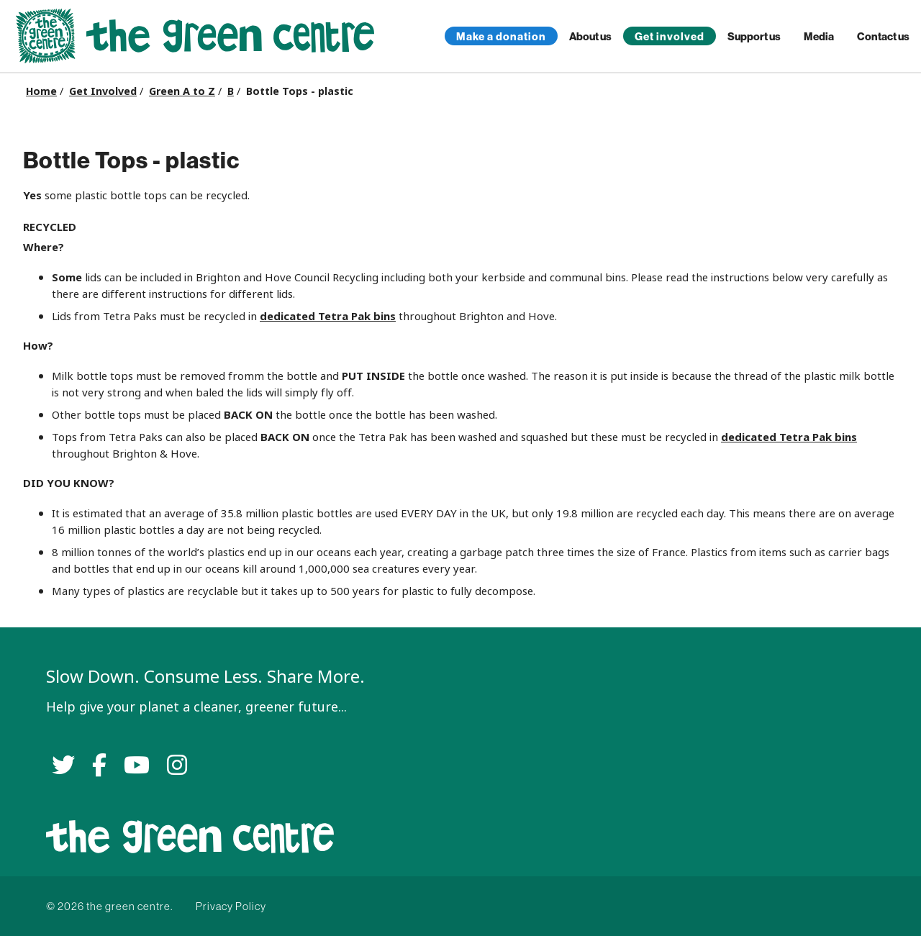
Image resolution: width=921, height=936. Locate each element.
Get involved (669, 36)
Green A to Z (182, 91)
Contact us (883, 36)
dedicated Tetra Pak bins (328, 316)
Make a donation (501, 36)
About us (590, 36)
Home (41, 91)
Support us (754, 36)
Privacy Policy (231, 906)
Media (819, 36)
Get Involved (103, 91)
